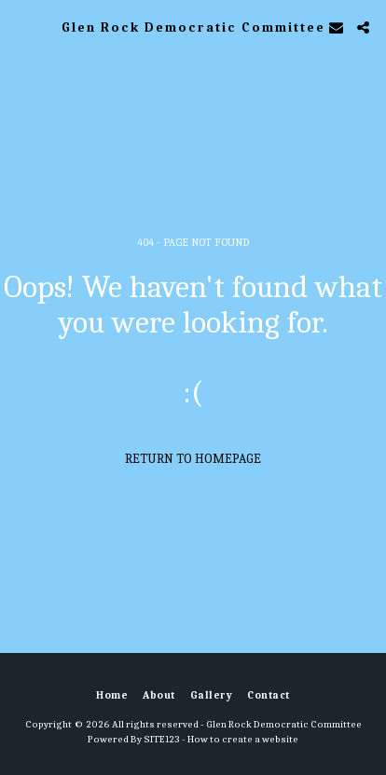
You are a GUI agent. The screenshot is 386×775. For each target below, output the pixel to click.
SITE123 (162, 739)
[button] (20, 26)
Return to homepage (193, 459)
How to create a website (242, 739)
